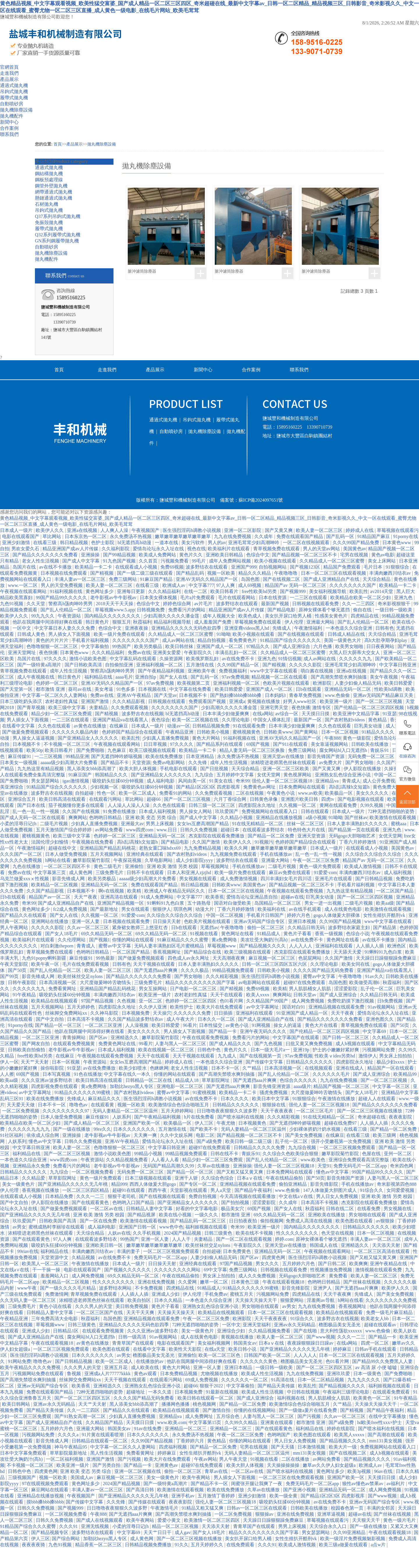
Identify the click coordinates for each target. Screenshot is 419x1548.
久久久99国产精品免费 (356, 542)
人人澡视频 (137, 1025)
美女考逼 (104, 689)
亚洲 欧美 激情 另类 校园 (173, 866)
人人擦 (7, 1074)
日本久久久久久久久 (134, 1129)
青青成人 (351, 780)
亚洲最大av (132, 823)
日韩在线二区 (340, 1208)
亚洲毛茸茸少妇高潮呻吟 (254, 542)
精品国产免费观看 (342, 566)
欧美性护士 (182, 1006)
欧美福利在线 (272, 909)
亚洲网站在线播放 (50, 921)
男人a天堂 (221, 1190)
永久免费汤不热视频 (131, 536)
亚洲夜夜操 (137, 628)
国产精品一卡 (223, 1031)
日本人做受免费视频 (66, 854)
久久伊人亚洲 (153, 1006)
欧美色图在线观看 (354, 1220)
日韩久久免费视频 (199, 829)
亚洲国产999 (244, 566)
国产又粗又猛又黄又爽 (240, 1171)
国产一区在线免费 (99, 1220)
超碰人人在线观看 (377, 1098)
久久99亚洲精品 (350, 1532)
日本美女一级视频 (19, 762)
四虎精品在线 (365, 615)
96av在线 (383, 1471)
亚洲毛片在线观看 (334, 878)
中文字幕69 (375, 1031)
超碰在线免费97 (341, 1123)
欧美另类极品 (148, 646)
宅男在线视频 (354, 554)
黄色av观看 (146, 1373)
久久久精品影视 (129, 701)
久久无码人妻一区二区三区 (28, 1300)
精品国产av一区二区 (50, 896)
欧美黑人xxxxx (349, 1434)
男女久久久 (267, 1263)
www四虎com (140, 829)
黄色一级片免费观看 (320, 866)
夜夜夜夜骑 (34, 1544)
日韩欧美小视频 (213, 731)
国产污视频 (309, 1416)
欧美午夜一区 (45, 964)
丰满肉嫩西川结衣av (390, 573)
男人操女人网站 (196, 811)
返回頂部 (407, 796)
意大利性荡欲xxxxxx (341, 1330)
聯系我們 (9, 134)
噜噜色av (79, 1104)
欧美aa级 (385, 903)
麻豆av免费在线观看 (290, 872)
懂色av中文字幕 (45, 1141)
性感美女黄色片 (332, 615)
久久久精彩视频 (222, 976)
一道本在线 (167, 542)
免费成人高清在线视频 (309, 1220)
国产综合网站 (66, 1538)
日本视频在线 (152, 689)
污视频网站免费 (379, 1049)
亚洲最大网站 (320, 621)
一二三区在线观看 (309, 597)
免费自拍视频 (203, 1196)
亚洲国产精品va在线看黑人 (121, 719)
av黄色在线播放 (90, 725)
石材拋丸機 (46, 204)
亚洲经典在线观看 (145, 854)
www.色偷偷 (338, 695)
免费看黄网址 (62, 988)
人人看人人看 (165, 1159)
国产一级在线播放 (72, 1129)
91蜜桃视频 (205, 1092)
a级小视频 (316, 817)
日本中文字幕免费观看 (24, 1453)
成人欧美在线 (145, 1367)
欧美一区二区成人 (138, 793)
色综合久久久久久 (299, 1080)
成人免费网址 (199, 1416)
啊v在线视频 (111, 890)
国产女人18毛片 (62, 933)
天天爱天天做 (21, 1104)
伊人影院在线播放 (363, 768)
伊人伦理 (294, 621)
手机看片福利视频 (91, 640)
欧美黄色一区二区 (372, 1398)
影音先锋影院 (324, 1184)
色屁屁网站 (310, 958)
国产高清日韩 (140, 1489)
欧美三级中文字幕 (67, 707)
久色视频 (127, 1000)
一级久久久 (207, 1214)
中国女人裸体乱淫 (272, 719)
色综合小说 (357, 933)
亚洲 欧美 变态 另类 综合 (151, 817)
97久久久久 (55, 658)
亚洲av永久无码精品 (295, 1324)
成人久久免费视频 (257, 1275)
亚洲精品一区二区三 (186, 1428)
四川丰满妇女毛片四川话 (286, 878)
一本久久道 (160, 1391)
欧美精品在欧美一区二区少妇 (361, 597)
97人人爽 (226, 585)
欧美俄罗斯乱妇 (203, 658)
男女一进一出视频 (323, 903)
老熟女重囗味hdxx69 (160, 848)
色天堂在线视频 (338, 1233)
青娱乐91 (380, 750)
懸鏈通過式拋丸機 (53, 198)
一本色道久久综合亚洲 (349, 628)
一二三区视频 (48, 756)
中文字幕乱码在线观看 (133, 658)
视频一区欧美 (221, 573)
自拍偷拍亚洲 (119, 664)
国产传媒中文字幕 (265, 1061)
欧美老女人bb (375, 1318)
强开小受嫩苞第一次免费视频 (341, 1141)
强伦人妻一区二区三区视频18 (282, 780)
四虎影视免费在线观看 (55, 1086)
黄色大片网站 (206, 738)
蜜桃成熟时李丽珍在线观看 (57, 1226)
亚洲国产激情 (95, 701)
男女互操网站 (153, 988)
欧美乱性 (358, 591)
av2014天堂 (382, 591)
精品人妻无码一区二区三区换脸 (252, 750)
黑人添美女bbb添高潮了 (92, 768)
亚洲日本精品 (238, 1367)
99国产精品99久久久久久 (62, 597)
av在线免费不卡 (238, 658)
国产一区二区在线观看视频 (244, 1239)
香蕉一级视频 (329, 933)
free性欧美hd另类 (260, 591)
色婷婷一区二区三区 (57, 683)
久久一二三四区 (359, 603)
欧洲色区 (397, 945)
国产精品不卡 (115, 762)
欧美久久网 (236, 848)
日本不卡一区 (225, 1068)
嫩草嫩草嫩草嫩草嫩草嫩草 (183, 536)
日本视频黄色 (252, 1123)
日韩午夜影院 (22, 982)
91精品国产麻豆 (374, 536)
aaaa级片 (302, 1086)
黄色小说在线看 (56, 1306)
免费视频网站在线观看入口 (270, 811)
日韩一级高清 (132, 1336)
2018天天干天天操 (115, 603)
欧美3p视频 (359, 1471)
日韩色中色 (209, 1049)
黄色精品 (378, 719)
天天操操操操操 (284, 1465)
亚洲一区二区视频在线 (138, 1471)
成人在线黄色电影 (343, 909)
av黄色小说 (238, 1025)
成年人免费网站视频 (230, 560)
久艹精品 (252, 1068)
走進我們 (9, 73)
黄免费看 (339, 1275)
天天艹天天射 (35, 1061)
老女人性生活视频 (41, 560)
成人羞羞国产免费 (213, 621)
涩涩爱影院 (346, 988)
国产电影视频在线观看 (361, 799)
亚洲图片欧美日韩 (300, 799)
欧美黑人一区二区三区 (46, 1263)
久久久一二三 (90, 1196)
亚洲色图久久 (380, 1019)
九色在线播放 (27, 866)
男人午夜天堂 (233, 1459)
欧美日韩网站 (16, 1404)
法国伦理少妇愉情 (50, 841)
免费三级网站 (123, 579)
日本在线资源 (273, 597)
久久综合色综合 (218, 1178)
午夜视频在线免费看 (93, 841)
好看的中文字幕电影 (197, 1208)
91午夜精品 (25, 994)
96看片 (190, 1025)
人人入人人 (301, 945)
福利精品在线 (98, 676)
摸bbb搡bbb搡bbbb (45, 1501)
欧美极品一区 (339, 793)
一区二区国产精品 (395, 890)
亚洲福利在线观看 (334, 945)
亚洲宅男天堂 (274, 707)
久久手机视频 (147, 1233)
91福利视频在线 (67, 591)
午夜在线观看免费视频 (206, 1037)
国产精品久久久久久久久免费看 (46, 554)
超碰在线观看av (380, 1324)
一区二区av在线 (107, 1208)
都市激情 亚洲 (51, 689)
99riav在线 (27, 1251)
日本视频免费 (136, 1013)
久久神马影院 (104, 1013)
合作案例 (9, 128)
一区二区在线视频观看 (307, 542)
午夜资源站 (70, 615)
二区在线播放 (295, 1459)
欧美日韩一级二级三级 (249, 1141)
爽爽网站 (77, 817)
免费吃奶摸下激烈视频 (351, 1000)
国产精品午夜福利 (254, 1190)
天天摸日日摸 (316, 713)
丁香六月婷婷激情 (358, 841)
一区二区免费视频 (21, 1110)
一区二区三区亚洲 (104, 1025)
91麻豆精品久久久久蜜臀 (183, 939)
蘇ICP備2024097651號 (261, 500)
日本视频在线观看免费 (127, 921)
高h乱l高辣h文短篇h (350, 786)
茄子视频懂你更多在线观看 (76, 805)
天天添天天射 (386, 1245)
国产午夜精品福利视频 (162, 670)
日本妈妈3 (276, 695)
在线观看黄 (103, 1104)
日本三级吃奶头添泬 (21, 701)
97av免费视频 (235, 676)
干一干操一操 (46, 1269)
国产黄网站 (306, 731)
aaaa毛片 (124, 676)
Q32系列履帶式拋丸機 (57, 234)
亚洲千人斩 (187, 1178)
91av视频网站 (381, 1006)
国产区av (99, 1037)
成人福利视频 (398, 872)
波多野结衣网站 (116, 1288)
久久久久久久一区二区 (245, 1379)
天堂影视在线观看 (189, 1190)
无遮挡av (209, 927)
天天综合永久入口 (328, 1526)
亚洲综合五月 (22, 799)
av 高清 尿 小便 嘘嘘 (376, 1367)
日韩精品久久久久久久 (310, 1061)
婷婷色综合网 (177, 603)
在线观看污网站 (106, 799)
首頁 (58, 144)
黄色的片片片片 (53, 640)
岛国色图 (251, 579)
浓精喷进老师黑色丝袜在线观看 (284, 762)
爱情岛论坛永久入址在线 (159, 548)
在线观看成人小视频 (136, 566)
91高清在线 (283, 1379)
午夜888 (332, 738)
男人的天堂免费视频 (62, 585)
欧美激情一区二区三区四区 (212, 1520)
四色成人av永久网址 (189, 958)
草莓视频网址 (215, 866)
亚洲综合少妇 (231, 1330)
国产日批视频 (214, 768)
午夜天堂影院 (14, 964)
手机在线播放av (276, 854)
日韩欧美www (278, 731)
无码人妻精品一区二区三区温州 (126, 1110)
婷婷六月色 (299, 915)
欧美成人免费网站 (158, 554)
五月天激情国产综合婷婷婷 (64, 829)
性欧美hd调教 (388, 689)
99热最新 (106, 958)
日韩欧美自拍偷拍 (27, 1049)
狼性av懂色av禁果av (363, 1483)
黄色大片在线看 (322, 1025)
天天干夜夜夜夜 (277, 1110)
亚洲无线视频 (95, 1526)
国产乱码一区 (340, 536)
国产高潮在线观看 (386, 1434)
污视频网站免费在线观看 (39, 1373)
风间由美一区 (192, 780)
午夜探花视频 (128, 860)
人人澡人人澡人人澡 (129, 805)
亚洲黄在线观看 (277, 1422)
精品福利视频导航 (173, 621)
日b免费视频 (390, 1000)
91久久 (182, 1544)
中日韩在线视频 (304, 1391)
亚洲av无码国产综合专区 (260, 921)
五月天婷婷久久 (207, 1544)
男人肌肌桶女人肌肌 (310, 988)
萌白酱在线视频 (317, 670)
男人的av (217, 542)
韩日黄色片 (98, 621)
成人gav (183, 1532)
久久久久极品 (195, 970)
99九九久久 (43, 615)
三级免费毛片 (110, 872)
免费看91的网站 (176, 793)
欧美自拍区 (139, 1300)
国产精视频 (102, 573)
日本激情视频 (311, 1446)
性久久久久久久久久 (297, 1233)
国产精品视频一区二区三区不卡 (305, 554)
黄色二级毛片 (108, 866)
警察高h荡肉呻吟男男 (71, 603)
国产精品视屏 (142, 1214)
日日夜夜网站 (380, 646)
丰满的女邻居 (381, 1508)
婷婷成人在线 (360, 530)
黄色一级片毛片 (400, 1520)
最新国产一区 (308, 719)
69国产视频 (258, 744)
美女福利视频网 (214, 1343)
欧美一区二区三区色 (220, 1355)
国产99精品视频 (120, 554)
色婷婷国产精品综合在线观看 (133, 731)
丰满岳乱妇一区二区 (236, 652)
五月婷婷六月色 (299, 1263)
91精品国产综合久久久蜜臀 (28, 1526)
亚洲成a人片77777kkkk (108, 1373)
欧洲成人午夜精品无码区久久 (175, 890)
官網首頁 (9, 67)
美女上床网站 (382, 560)
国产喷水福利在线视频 (241, 1116)
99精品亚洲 (77, 756)
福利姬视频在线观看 (206, 1226)
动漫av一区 (178, 725)
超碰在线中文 (62, 848)
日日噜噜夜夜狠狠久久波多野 (227, 1110)
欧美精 (134, 890)
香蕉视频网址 (167, 951)
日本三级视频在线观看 (149, 1178)
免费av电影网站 (169, 762)
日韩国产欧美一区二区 (268, 1355)
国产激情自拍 (217, 1410)
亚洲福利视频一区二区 (160, 664)
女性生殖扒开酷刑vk (384, 915)
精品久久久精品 (255, 573)
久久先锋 (198, 762)
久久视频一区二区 (298, 805)
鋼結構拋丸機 (49, 173)
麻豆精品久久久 (105, 1098)
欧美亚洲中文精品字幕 (357, 713)
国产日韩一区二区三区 (346, 1037)
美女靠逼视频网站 (330, 744)
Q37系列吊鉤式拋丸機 (57, 216)
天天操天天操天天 (176, 1312)
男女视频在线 (398, 1208)
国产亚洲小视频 (300, 1489)
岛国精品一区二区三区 (278, 903)
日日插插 (224, 1013)
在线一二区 (196, 591)
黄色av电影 (382, 554)
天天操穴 (162, 1013)
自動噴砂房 (11, 103)
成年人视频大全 (219, 615)
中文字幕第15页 (205, 1422)
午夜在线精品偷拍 (285, 1178)
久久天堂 (36, 603)
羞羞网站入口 (55, 1275)
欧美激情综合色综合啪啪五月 (179, 1104)
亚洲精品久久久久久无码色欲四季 (186, 628)
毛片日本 (374, 566)
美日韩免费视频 (132, 1306)
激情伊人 (367, 1055)
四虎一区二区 (375, 1343)
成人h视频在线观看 (355, 1043)
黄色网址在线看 (238, 933)
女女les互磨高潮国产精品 (203, 823)
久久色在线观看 (55, 725)
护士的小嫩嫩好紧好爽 (336, 1049)
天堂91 (324, 1165)
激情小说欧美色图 (88, 658)
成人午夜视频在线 (36, 676)
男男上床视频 (160, 823)
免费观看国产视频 (208, 701)
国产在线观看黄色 (91, 1202)
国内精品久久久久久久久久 (112, 615)
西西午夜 (158, 1190)
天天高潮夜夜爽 (229, 958)
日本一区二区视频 (340, 731)
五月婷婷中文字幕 (235, 774)
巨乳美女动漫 (368, 725)
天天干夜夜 (343, 1013)
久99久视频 (372, 805)
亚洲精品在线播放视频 (279, 817)
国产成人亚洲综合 (292, 646)
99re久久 (102, 1129)
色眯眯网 (159, 1068)
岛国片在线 (25, 566)
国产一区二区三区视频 (379, 701)
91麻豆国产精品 (157, 579)
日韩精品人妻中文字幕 (150, 1208)
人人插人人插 (370, 945)
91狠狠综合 (398, 566)
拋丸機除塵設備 (16, 109)
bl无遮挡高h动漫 (135, 542)
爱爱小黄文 (169, 1520)
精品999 (119, 1184)
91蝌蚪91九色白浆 (166, 903)
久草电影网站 (159, 860)
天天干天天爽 (140, 1312)
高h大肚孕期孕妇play (386, 640)
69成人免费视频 (202, 1379)
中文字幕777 (201, 585)
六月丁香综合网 (230, 799)
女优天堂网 (269, 774)
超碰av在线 (292, 896)
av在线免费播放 (100, 1068)
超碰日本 (230, 829)
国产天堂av (165, 695)
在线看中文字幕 (19, 725)
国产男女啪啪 (359, 762)
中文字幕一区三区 (391, 1086)
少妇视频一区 (104, 786)
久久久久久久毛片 (332, 1074)
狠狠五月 (121, 621)
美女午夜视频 (384, 676)
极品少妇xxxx (391, 1061)
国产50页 (18, 970)
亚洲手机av (183, 1495)
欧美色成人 (250, 615)
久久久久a (68, 1434)
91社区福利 (12, 1135)
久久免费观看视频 (130, 707)
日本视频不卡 (193, 695)
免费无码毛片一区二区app (360, 1165)
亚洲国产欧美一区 (142, 1123)
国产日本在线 (31, 805)
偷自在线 (363, 609)
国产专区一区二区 (198, 1184)
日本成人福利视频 (158, 811)
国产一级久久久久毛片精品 (68, 1288)
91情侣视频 (289, 658)
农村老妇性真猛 (62, 701)
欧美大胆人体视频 (138, 768)
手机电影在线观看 (179, 768)
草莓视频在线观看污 (398, 530)
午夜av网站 (205, 1459)
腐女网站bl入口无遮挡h (343, 750)
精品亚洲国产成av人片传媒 (70, 548)
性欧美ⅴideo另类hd (335, 1055)
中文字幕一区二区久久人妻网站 (55, 695)
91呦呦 (223, 634)
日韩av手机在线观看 (376, 1349)
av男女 (19, 1226)
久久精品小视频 (237, 817)
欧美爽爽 (358, 1263)
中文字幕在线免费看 (190, 689)
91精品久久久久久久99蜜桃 (82, 1092)
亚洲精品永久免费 (32, 1165)
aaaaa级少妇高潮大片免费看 (69, 762)
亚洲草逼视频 (331, 1514)
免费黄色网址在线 (117, 1043)
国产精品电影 (282, 609)
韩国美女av (244, 1343)
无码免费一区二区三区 (371, 756)
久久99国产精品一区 (238, 664)
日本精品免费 (59, 1196)
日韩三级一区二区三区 (212, 805)
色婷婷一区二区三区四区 (191, 1000)
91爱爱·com (325, 872)
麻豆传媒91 (20, 756)
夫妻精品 (99, 707)
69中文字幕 (215, 1269)
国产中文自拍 (50, 1019)
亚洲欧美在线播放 (327, 1214)
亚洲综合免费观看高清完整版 (359, 1159)
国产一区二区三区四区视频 (365, 896)
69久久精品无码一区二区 (107, 933)
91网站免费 (19, 1361)
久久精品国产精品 (105, 1422)
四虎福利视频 (173, 1446)
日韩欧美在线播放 (370, 744)
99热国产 (122, 646)
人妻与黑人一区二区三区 (181, 1043)
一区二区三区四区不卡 (67, 866)
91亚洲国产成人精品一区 (302, 1013)
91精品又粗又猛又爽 (203, 1508)
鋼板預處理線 (49, 179)
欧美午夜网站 (196, 1477)
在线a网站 (263, 713)
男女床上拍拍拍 (396, 1055)
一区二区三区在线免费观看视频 (292, 1477)
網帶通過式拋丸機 (53, 191)
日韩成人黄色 (31, 634)
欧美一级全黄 (284, 1495)
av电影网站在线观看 (259, 982)
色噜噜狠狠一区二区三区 (52, 646)
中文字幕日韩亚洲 (398, 664)
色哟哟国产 (279, 1434)
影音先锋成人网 (69, 878)
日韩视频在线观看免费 (316, 603)
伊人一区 (9, 1061)
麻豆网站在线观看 (50, 1489)
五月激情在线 (200, 664)
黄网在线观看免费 (338, 805)
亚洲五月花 (116, 1367)
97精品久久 (258, 646)
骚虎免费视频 (274, 1092)
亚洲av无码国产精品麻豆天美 (383, 695)
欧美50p (34, 750)
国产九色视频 (268, 1043)
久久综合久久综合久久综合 (373, 854)
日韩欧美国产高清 (58, 1220)
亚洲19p (301, 1049)
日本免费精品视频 (179, 1373)
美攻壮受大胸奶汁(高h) (264, 939)
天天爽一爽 (146, 1135)
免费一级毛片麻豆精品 (390, 1312)
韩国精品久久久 (112, 774)
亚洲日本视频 (302, 921)
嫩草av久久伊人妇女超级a (330, 1465)
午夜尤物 (226, 1123)
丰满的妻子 (129, 1251)
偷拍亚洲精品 (293, 1184)
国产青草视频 (31, 707)
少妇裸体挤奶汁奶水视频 (315, 1129)
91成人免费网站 (158, 896)
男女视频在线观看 (198, 878)
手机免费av (216, 1294)
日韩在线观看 (315, 811)
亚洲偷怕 (135, 866)
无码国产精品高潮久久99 (169, 1165)
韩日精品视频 (74, 542)
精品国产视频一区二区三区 (341, 1086)
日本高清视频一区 (58, 982)
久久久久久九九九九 (29, 1129)
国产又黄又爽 (279, 530)
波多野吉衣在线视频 (143, 713)
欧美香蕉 (214, 896)
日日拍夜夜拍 (243, 1220)
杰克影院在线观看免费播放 (217, 835)
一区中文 (22, 628)
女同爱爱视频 (401, 1190)
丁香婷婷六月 (190, 1440)
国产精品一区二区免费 (271, 835)
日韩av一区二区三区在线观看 (257, 1508)
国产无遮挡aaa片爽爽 (156, 970)
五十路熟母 (199, 903)
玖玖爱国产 (227, 811)
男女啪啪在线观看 (368, 1214)
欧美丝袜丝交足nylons (81, 976)
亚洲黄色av (167, 1465)
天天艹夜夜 (86, 896)
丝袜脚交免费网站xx (66, 1013)
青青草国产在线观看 (133, 1343)
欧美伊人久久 (50, 530)
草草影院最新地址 (69, 1453)
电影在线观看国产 (21, 536)
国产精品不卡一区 (210, 1483)
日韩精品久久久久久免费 (260, 1147)
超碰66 (154, 799)
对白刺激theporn (57, 945)
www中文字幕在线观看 (274, 670)
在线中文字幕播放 (388, 1416)
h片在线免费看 (199, 1116)
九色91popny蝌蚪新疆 (44, 958)
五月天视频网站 (107, 854)
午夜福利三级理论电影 (346, 1391)
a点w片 (379, 1544)
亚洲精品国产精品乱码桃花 (108, 848)
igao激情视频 (76, 780)
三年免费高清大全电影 (55, 1318)
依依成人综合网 (43, 1135)
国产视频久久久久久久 (128, 1269)
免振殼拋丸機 (49, 222)
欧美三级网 (385, 1135)
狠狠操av (265, 1514)
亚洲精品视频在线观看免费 (336, 1006)
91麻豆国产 (80, 774)
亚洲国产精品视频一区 (121, 903)
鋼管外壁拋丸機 (51, 185)
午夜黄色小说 (281, 793)
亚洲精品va (327, 780)
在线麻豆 (119, 725)
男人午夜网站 (14, 927)
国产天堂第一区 (17, 689)
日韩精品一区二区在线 (149, 1080)
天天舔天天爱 (348, 951)
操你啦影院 (52, 1068)
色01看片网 (232, 1000)
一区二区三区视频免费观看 (348, 1147)
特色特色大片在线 (307, 829)
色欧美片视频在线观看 (286, 683)
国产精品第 (385, 927)
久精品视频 (84, 1257)
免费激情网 (56, 1294)
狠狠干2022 (212, 1385)
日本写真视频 (57, 1074)
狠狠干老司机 (122, 1196)
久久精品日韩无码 (306, 927)
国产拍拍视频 (235, 1202)
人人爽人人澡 (114, 530)
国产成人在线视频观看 (100, 1520)
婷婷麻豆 (343, 1349)
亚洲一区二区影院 (243, 530)
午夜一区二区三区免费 (316, 860)
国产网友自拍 (36, 1043)
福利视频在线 (291, 1398)
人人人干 (182, 1239)
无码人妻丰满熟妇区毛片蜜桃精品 (169, 945)
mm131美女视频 (386, 1440)
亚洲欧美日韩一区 (105, 1245)
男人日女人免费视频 (337, 1196)
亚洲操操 (91, 554)
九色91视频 (12, 603)
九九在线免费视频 (233, 536)
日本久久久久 (235, 1098)
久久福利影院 (116, 548)
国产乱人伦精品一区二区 (66, 609)
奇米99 (243, 780)
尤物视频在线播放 (219, 1373)
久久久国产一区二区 (21, 854)
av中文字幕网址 (263, 1006)
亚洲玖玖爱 (339, 1373)
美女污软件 (193, 542)
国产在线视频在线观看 (301, 634)
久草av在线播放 (214, 1165)
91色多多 (126, 689)
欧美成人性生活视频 (262, 1373)
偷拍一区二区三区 (266, 927)
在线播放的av (150, 1361)
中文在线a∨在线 (296, 1196)
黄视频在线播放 (264, 701)
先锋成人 (282, 628)
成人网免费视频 (308, 1000)
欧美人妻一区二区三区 (320, 530)
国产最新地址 (104, 909)
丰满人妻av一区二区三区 (80, 579)
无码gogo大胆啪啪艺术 (353, 835)
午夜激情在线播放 (337, 1098)
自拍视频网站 (273, 566)
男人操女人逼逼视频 (34, 738)
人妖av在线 (119, 1233)
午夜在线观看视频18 (284, 1281)
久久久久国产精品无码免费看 (324, 970)
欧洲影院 (323, 683)
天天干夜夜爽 (337, 1294)
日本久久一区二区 (217, 1019)
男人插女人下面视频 (69, 634)
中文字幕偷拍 (95, 646)
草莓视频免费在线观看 (258, 621)
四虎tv (328, 799)
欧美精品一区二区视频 (55, 884)
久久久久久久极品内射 (76, 731)
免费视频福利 (233, 670)
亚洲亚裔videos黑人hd (247, 628)
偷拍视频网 (271, 1220)
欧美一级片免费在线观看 (120, 634)
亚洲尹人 (323, 1288)
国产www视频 (320, 1336)
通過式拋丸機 (14, 85)
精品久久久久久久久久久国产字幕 (200, 982)
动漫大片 (205, 909)
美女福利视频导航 (328, 591)
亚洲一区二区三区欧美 (286, 768)
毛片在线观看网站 (237, 597)
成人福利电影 (161, 780)
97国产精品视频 (98, 1000)
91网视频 (261, 1025)
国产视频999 (293, 591)
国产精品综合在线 (203, 951)
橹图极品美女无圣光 (340, 1324)
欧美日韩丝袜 (179, 646)
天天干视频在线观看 (154, 964)
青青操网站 (74, 1037)
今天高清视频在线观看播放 (248, 1196)
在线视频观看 (319, 1068)
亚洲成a (237, 701)
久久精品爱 (34, 1178)
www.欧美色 (314, 1159)
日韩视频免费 (151, 609)
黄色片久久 (191, 554)
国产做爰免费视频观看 (26, 731)
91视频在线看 (204, 933)
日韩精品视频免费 (211, 725)
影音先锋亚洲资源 (272, 1086)
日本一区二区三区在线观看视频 (334, 573)
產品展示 (9, 79)
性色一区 (107, 793)
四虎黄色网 (274, 1257)
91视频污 (264, 841)
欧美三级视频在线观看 (153, 750)
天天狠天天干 (366, 1520)
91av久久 (374, 976)
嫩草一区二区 (214, 1281)
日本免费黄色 (237, 1251)
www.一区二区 (23, 585)
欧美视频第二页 (194, 683)
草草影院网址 (216, 1080)
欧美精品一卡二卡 (94, 566)
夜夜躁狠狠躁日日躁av (311, 1343)
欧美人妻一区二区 (72, 1147)
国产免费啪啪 (90, 750)
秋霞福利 (142, 621)
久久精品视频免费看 (127, 1159)
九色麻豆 (117, 750)
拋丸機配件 (11, 115)
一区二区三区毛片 (315, 1110)
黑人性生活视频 (107, 1453)
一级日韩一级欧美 (394, 609)
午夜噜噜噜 (286, 573)
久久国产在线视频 (81, 811)
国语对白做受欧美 (233, 903)
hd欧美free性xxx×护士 (380, 1422)
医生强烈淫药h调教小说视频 (192, 530)
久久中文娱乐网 (177, 1135)
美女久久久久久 (373, 793)
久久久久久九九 (356, 658)
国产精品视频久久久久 (263, 945)
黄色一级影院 (357, 738)
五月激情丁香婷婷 (217, 1495)
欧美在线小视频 (176, 1214)
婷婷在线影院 (341, 1428)
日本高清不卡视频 (86, 1019)
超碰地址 (136, 1391)
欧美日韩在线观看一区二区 (206, 1398)
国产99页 (10, 976)
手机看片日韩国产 (265, 915)
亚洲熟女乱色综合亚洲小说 (343, 774)
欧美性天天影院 (186, 1349)
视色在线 (196, 548)
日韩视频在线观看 (167, 701)
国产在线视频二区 (282, 579)
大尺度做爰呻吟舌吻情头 (106, 982)
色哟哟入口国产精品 (133, 1202)
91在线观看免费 (250, 725)
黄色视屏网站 (298, 774)
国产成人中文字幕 (81, 560)
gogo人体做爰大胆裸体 (337, 915)
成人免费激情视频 (239, 878)
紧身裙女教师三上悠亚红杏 (140, 927)
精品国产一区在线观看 (391, 1068)
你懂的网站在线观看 (133, 939)
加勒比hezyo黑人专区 (132, 1086)
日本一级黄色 (367, 1373)
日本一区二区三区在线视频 (236, 890)
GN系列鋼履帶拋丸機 (57, 240)
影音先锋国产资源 (326, 756)
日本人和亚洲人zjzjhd (189, 872)
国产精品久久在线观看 (24, 915)
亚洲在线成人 (350, 1068)
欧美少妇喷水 (133, 1068)
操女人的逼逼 (288, 1025)
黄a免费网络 (225, 939)
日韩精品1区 (66, 1330)
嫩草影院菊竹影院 (92, 860)
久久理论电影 (236, 719)
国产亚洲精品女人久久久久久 (88, 738)
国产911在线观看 (291, 744)
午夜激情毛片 (165, 1508)
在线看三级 (45, 542)
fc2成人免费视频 (70, 909)
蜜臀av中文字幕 (115, 945)
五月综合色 (228, 1416)
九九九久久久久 (364, 1379)
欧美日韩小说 (243, 1349)
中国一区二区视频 (393, 774)
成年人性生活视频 (69, 670)
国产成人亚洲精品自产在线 (332, 579)
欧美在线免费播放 (164, 756)
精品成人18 (187, 1080)
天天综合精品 (377, 579)
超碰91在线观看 (129, 1190)
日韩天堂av (305, 994)
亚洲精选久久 (125, 1037)
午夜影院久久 (198, 652)
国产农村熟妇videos (345, 719)
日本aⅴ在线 (250, 1178)
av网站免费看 (109, 829)
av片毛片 (204, 603)
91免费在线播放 (120, 811)
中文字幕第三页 (50, 872)
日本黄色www (397, 542)
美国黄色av (354, 548)
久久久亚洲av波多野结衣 (47, 1080)
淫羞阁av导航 (321, 1300)
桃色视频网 (205, 1404)
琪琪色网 (183, 909)
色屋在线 (372, 1153)
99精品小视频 (148, 1153)
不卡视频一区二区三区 (67, 744)
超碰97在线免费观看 (304, 982)
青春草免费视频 (306, 695)
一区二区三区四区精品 (86, 1190)
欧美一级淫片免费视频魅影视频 (353, 1538)
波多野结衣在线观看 (207, 566)
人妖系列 (122, 1116)
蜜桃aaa (399, 823)
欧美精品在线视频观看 (55, 1000)
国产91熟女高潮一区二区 (80, 1416)
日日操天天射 (167, 921)
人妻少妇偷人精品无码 (358, 683)
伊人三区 (204, 1123)
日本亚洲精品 (200, 756)
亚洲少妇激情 (16, 542)
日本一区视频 (66, 1061)
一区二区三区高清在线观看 (382, 1251)
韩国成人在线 (324, 1245)
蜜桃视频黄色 (247, 731)
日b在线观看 (309, 689)
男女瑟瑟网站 (45, 780)
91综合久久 (372, 1190)
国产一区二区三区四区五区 (324, 1367)
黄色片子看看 (298, 933)
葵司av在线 (80, 689)
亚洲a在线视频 (82, 530)
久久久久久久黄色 (259, 1361)
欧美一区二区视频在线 (196, 719)
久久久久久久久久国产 (353, 585)
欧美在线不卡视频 (255, 1233)
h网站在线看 (58, 860)
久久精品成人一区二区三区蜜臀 (332, 560)
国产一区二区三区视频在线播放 (370, 1110)
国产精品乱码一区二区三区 (198, 1220)
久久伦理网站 (72, 939)
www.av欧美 (310, 793)
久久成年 (264, 536)
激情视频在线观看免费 (379, 1269)
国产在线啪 (306, 1330)
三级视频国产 (22, 1477)
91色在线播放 (88, 1074)
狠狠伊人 (161, 909)
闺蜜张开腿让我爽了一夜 (257, 1483)
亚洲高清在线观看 (119, 896)
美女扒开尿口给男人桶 (289, 615)
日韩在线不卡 (224, 1153)
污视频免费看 (175, 560)
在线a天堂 (215, 1349)
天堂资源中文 (55, 1257)
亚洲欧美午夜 (202, 670)
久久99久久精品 (241, 1422)
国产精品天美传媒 (277, 1385)
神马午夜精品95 (71, 1446)
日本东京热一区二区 (86, 536)
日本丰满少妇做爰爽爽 (226, 713)
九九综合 (204, 774)
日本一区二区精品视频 (321, 1379)
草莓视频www (222, 945)
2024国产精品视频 (183, 1233)
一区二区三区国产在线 (100, 1312)
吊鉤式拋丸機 (14, 91)
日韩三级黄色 (218, 1233)
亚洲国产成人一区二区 (220, 646)
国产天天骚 (283, 1446)
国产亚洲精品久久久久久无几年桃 (73, 1184)
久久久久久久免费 (192, 1013)
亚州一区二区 (398, 1153)
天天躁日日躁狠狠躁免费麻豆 (387, 958)
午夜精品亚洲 (180, 731)
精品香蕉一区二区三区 (99, 1544)
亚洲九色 (404, 597)
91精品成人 (269, 933)
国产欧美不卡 (204, 1129)
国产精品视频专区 (50, 1532)
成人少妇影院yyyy (195, 860)
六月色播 (323, 646)
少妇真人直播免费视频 (166, 738)
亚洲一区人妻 (86, 921)
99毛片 (199, 560)
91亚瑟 (390, 713)
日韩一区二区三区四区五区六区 (275, 964)
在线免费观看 (240, 1544)
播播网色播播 (176, 1404)
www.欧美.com (172, 1422)
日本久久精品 (168, 1300)
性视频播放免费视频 (331, 1269)
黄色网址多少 (100, 591)
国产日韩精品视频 (374, 878)
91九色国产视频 (120, 560)
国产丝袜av (356, 817)
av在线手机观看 (305, 909)
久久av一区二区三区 (88, 927)
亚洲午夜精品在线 (389, 1263)
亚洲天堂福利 (257, 1324)
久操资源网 (171, 658)
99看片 (146, 1043)
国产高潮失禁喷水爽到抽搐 (339, 676)
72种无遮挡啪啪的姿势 (392, 811)
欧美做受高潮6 (365, 982)
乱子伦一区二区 (377, 988)
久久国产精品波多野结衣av (136, 1019)
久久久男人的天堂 (94, 1306)
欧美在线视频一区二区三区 (166, 1049)
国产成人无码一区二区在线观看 (33, 817)
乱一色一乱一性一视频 (36, 811)
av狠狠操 (385, 1220)
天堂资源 (141, 762)
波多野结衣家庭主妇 (349, 927)
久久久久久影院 (306, 664)
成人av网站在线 (179, 640)
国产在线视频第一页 (261, 1055)
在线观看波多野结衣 (263, 829)
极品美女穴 (233, 1208)
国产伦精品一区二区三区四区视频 (369, 707)
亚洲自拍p (146, 676)
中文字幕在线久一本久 (128, 1074)
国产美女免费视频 (304, 1135)
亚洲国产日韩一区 (138, 1226)
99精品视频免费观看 (233, 970)
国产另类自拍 (107, 1465)
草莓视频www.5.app (115, 609)
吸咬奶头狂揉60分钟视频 (118, 780)
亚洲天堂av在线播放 (283, 756)
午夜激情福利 (308, 628)
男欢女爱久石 (25, 548)
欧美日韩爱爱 (398, 683)
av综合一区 (287, 713)
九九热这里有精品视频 (41, 768)
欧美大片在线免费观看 (220, 1006)
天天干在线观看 (227, 994)
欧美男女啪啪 (349, 646)
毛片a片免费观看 (198, 597)
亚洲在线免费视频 (157, 1281)
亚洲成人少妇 (166, 1294)
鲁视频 (74, 1373)
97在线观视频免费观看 (46, 1483)
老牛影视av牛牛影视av (113, 597)
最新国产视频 (275, 603)
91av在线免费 (148, 1428)
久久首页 (149, 560)
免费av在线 (139, 652)
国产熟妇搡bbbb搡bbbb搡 (236, 695)
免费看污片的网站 (187, 609)
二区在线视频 (250, 793)
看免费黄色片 (243, 640)
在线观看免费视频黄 (74, 1043)
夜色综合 (160, 719)
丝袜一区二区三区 (306, 823)
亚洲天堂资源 (311, 835)
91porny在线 (405, 536)
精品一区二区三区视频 (176, 1526)
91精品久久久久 (378, 731)
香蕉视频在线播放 (41, 1190)
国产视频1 (99, 939)
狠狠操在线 (274, 1104)
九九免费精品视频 (203, 848)
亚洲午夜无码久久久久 (263, 1031)
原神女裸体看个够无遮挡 (325, 609)
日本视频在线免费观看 (64, 573)
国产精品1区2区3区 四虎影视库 (208, 786)
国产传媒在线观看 (147, 1501)
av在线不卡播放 (55, 566)
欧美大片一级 (343, 1446)
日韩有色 (384, 628)
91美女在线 (221, 780)
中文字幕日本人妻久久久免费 (65, 628)
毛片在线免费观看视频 (86, 964)
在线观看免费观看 (391, 1391)
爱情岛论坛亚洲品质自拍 (252, 896)
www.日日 (167, 829)
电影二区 (205, 1135)
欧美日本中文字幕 (271, 1098)
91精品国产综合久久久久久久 (291, 640)
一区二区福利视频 (65, 1459)
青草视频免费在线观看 (277, 548)
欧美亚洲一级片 (337, 701)
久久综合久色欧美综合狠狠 (290, 1153)
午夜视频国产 (146, 530)
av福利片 (396, 1483)
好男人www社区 (300, 701)
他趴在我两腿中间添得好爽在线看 (48, 621)
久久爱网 (188, 1281)
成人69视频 (250, 585)
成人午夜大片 (181, 1019)
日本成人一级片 (17, 530)
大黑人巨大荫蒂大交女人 (355, 652)
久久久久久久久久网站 (178, 1269)
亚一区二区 (151, 1000)
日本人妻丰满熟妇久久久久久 (358, 823)
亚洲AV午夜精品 (134, 695)
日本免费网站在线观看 (302, 786)
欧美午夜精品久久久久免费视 (31, 1367)
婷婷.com (284, 1239)
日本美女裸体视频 (159, 597)
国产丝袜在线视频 (362, 1281)
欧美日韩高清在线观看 (63, 799)
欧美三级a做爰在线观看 (344, 1544)
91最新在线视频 (222, 1391)
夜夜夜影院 (401, 1116)
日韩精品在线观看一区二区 (100, 1440)
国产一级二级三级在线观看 (145, 573)
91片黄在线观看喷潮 (103, 1434)
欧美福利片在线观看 (229, 548)
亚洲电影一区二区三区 (180, 1086)
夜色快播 (48, 652)
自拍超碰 (85, 793)
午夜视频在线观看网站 (24, 591)
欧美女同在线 (356, 964)
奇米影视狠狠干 (394, 603)
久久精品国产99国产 (267, 1000)
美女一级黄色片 (19, 1184)
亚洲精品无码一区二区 (348, 689)
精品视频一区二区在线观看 (279, 676)
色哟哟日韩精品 (106, 817)
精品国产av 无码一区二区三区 (296, 585)
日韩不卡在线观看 (146, 872)
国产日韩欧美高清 (84, 664)
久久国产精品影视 (45, 890)
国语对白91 (294, 1006)
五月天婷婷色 (81, 1006)
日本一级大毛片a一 (271, 1049)
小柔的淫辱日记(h (19, 823)
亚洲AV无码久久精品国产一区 (207, 579)
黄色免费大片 (387, 786)
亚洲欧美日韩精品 (225, 554)
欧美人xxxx (258, 994)
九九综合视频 (302, 1147)
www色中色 (171, 1226)
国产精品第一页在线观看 (354, 829)
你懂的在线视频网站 (255, 1410)
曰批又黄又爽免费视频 (309, 1043)
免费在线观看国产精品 (300, 536)
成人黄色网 (81, 872)
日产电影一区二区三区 (194, 988)
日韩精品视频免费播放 (149, 1544)
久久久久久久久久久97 (66, 1110)
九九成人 (227, 1055)
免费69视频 (172, 566)
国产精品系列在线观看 (220, 744)
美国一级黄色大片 (343, 640)
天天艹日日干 (158, 1532)
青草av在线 (217, 1471)
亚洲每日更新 (131, 591)
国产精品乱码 (190, 573)
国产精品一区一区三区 (59, 1025)
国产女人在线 (174, 676)
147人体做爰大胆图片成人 (330, 1190)
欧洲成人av (174, 585)
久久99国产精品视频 (340, 921)
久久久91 (69, 1526)
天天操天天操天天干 (256, 1300)
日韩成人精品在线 (347, 634)
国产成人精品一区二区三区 (92, 1123)
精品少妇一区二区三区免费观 (62, 713)
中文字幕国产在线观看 (296, 1037)
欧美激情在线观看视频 (393, 817)
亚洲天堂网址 (22, 652)
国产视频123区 (305, 566)
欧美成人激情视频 (363, 866)
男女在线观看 (135, 909)
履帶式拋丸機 (14, 97)
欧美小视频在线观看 (275, 560)
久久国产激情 (206, 841)
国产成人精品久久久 (230, 1043)
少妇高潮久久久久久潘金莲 (171, 615)
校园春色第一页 (348, 1508)
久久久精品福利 (165, 591)
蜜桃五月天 (242, 1294)
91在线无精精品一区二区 (258, 823)
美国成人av (82, 1477)
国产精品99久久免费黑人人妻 (383, 1361)
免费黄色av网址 (260, 786)
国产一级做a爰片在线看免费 (308, 1410)
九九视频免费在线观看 (234, 854)
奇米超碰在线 (372, 1116)
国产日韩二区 (332, 1263)
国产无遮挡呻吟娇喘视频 (117, 756)
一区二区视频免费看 (93, 1171)
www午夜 (27, 1288)
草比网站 (52, 536)
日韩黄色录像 (264, 799)
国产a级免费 (209, 1141)
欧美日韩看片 (224, 591)
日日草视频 (155, 744)
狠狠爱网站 (292, 1300)
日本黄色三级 (245, 1281)
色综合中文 (257, 554)
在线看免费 (369, 1208)
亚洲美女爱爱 (167, 652)
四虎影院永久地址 (257, 805)
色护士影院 (103, 542)
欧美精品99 (405, 1074)
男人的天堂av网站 (322, 548)
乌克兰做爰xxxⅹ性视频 (25, 878)
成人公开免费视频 (382, 780)
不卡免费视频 (149, 1288)
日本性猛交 (211, 1025)
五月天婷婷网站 (178, 1110)
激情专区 (322, 707)
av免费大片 (331, 762)
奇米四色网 (402, 1165)
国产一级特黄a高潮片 (39, 664)
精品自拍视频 (212, 640)
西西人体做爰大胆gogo (153, 1184)
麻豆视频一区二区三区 (272, 958)
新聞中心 (9, 122)
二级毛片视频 (54, 823)
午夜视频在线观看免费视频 (295, 890)
